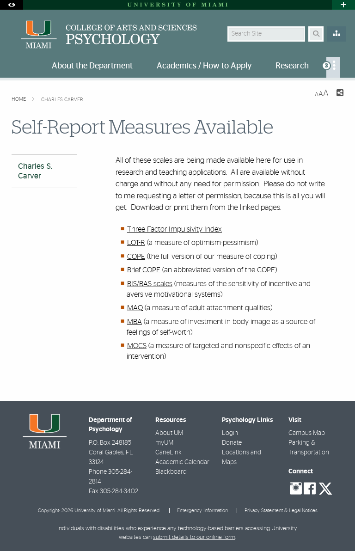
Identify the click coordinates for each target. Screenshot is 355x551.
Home (19, 99)
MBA (134, 321)
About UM (169, 433)
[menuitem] (333, 67)
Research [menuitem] (292, 66)
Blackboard (171, 472)
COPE (136, 256)
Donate (232, 443)
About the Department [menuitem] (92, 66)
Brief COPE (143, 270)
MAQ (135, 308)
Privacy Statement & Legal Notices (281, 510)
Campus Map (306, 433)
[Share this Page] (339, 94)
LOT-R (136, 242)
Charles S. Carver (35, 171)
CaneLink (168, 452)
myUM (164, 443)
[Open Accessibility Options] (11, 5)
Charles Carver (62, 99)
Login (230, 433)
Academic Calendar (182, 462)
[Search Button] (316, 34)
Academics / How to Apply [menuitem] (204, 66)
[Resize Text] (322, 93)
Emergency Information (202, 510)
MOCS (137, 345)
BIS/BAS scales (149, 284)
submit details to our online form (194, 537)
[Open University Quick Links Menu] (343, 5)
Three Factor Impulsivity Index (174, 229)
